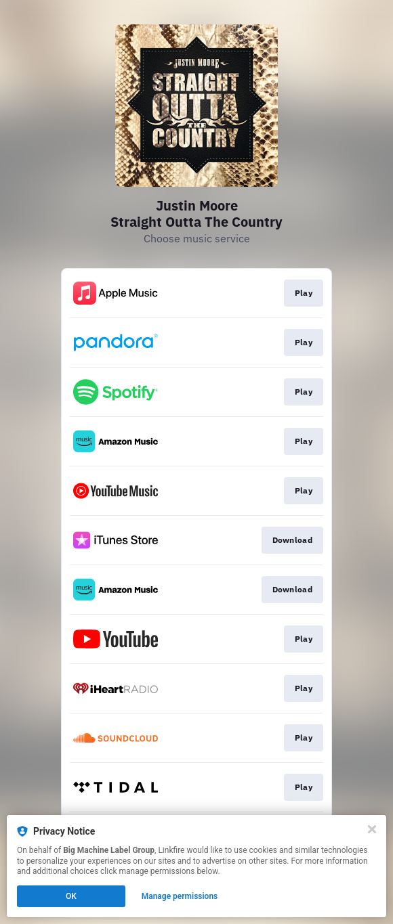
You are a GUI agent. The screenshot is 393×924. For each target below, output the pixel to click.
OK (71, 896)
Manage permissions (180, 896)
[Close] (372, 829)
